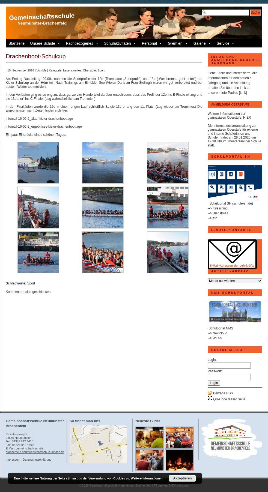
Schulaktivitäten (120, 43)
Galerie (202, 43)
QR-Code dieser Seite (226, 399)
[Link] (243, 93)
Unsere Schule (45, 43)
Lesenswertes (72, 70)
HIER (247, 117)
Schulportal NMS (221, 328)
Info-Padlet (229, 93)
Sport (101, 70)
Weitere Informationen (146, 478)
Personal (152, 43)
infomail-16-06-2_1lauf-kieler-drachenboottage (39, 119)
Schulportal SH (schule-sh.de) (231, 203)
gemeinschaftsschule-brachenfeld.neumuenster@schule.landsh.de (35, 450)
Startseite (16, 43)
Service (226, 43)
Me (44, 70)
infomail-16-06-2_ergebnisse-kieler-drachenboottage (44, 126)
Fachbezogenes (82, 43)
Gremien (178, 43)
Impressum (13, 459)
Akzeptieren (182, 478)
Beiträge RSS (223, 393)
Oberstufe (89, 70)
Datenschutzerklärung (37, 459)
